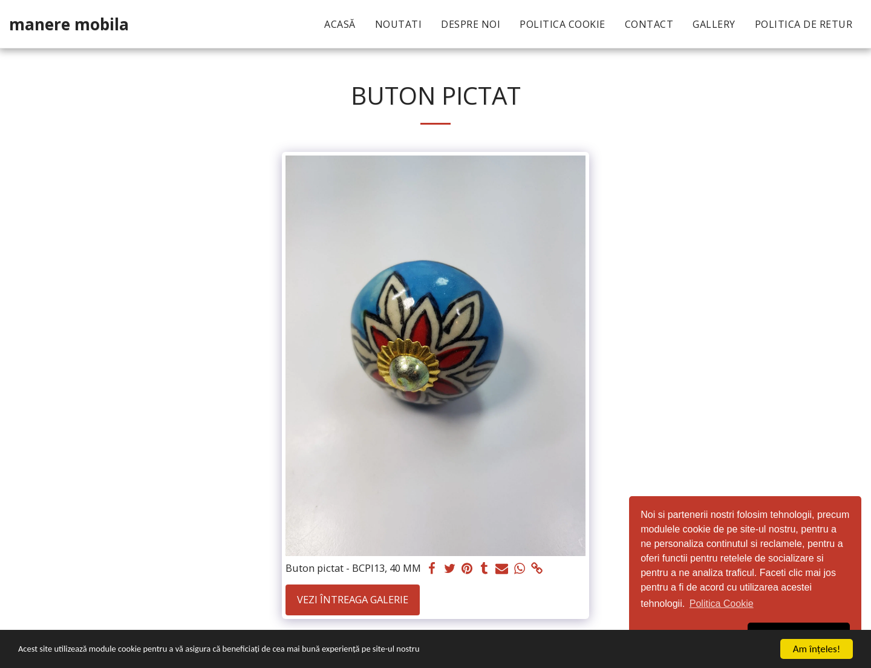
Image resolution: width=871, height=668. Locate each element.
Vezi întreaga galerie (352, 599)
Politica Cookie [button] (722, 603)
